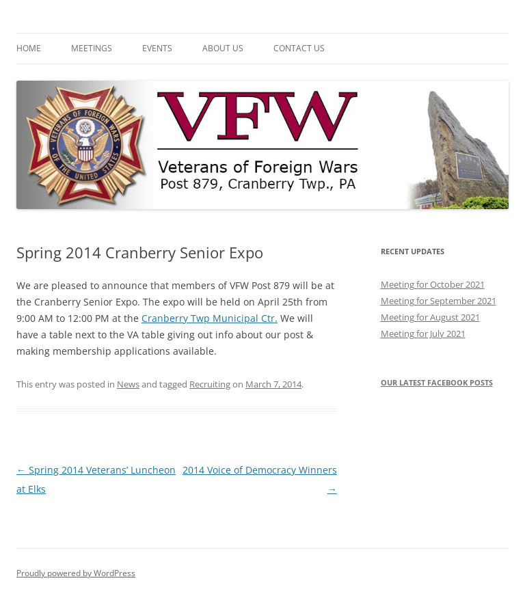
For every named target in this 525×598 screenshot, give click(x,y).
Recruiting (209, 384)
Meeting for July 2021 (423, 333)
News (128, 384)
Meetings (91, 48)
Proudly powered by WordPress (75, 573)
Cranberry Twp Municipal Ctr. (210, 318)
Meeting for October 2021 (433, 284)
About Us (222, 48)
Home (28, 48)
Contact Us (299, 48)
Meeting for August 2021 (430, 317)
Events (157, 48)
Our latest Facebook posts (437, 382)
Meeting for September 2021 (438, 301)
